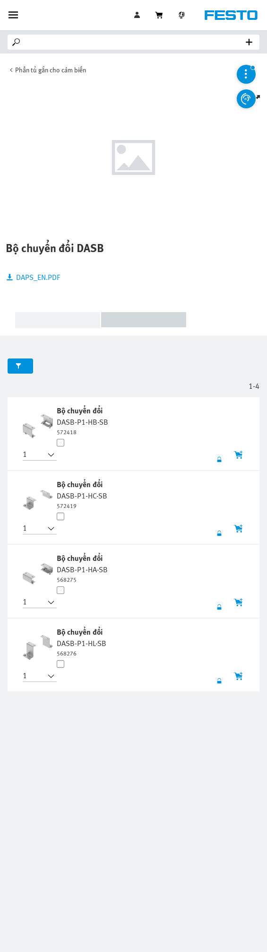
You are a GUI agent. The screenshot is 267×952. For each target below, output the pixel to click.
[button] (34, 455)
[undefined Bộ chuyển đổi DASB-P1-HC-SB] (82, 494)
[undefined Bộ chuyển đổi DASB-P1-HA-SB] (82, 568)
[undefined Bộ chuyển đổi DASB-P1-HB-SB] (82, 420)
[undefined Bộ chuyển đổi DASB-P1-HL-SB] (81, 641)
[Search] (135, 42)
